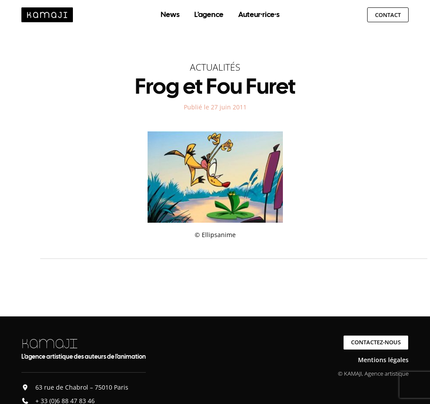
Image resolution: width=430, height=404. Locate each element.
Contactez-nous (376, 342)
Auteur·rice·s (258, 14)
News (170, 14)
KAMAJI (49, 344)
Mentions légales (383, 360)
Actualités (215, 67)
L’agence (209, 14)
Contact (388, 15)
